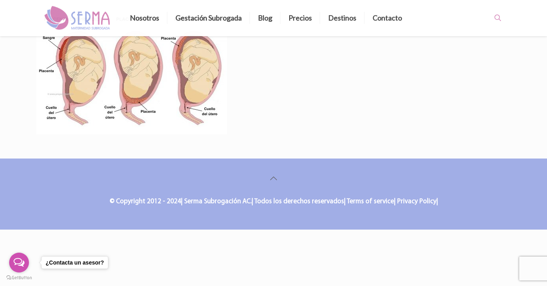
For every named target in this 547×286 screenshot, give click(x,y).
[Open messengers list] (19, 262)
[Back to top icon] (273, 179)
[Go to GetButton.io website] (19, 277)
